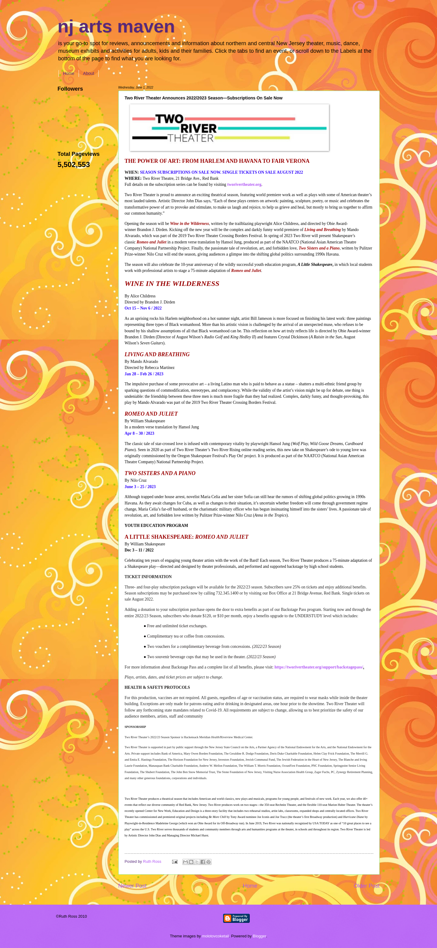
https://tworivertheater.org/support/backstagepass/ (318, 667)
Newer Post (132, 886)
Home (68, 73)
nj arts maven (116, 26)
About (88, 73)
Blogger (259, 936)
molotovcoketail (215, 936)
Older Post (366, 886)
